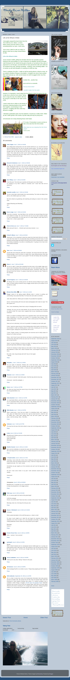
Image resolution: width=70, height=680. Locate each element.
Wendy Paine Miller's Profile (56, 308)
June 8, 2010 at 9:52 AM (18, 493)
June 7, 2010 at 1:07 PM (16, 387)
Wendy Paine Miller (17, 10)
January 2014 (54, 466)
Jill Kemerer (10, 566)
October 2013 (54, 472)
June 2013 (53, 480)
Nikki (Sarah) (10, 410)
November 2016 (55, 402)
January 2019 (54, 352)
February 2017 (54, 397)
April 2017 (53, 393)
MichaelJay (40, 673)
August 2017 (54, 385)
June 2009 (53, 573)
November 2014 (55, 447)
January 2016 (54, 420)
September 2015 (55, 428)
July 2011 (53, 525)
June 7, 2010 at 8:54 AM (17, 264)
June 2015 (53, 433)
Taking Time (6, 625)
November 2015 (55, 424)
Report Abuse (55, 267)
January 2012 (54, 513)
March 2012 (54, 509)
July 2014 (53, 455)
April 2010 (53, 554)
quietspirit (9, 542)
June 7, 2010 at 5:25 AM (22, 192)
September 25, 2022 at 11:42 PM (23, 576)
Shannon (9, 374)
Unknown (9, 424)
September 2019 (55, 338)
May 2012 (53, 505)
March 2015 (54, 439)
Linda (8, 433)
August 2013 (54, 476)
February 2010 (54, 558)
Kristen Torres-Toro (12, 533)
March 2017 (54, 395)
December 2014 (55, 445)
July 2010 (53, 548)
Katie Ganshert (11, 397)
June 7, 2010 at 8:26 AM (16, 250)
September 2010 (55, 544)
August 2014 (54, 453)
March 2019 (54, 348)
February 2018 (54, 373)
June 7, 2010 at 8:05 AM (21, 235)
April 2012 (53, 507)
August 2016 (54, 408)
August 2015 (54, 430)
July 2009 (53, 571)
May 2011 (53, 529)
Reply (8, 158)
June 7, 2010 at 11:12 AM (25, 292)
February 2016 (54, 418)
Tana (8, 250)
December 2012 (55, 492)
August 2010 (54, 546)
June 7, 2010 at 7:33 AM (22, 226)
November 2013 (55, 470)
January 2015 (54, 443)
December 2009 (55, 562)
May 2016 (53, 412)
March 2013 (54, 486)
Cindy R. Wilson (11, 235)
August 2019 (54, 340)
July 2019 (53, 342)
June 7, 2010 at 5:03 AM (19, 179)
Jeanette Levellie (11, 192)
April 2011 (53, 531)
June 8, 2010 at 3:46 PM (22, 557)
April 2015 (53, 437)
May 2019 (53, 346)
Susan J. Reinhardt (12, 510)
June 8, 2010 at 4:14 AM (22, 447)
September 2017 (55, 383)
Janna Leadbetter (11, 557)
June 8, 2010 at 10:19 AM (23, 510)
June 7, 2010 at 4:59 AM (24, 163)
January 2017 (54, 398)
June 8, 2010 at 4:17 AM (22, 457)
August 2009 (54, 569)
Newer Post (7, 617)
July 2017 (53, 387)
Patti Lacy (9, 493)
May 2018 (53, 367)
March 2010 (54, 556)
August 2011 (54, 523)
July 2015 (53, 431)
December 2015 (55, 422)
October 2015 (54, 426)
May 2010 (53, 552)
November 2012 (55, 494)
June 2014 (53, 457)
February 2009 (54, 581)
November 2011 (55, 517)
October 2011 (54, 519)
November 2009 (55, 564)
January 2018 (54, 375)
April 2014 (53, 461)
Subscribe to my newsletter (57, 177)
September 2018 (55, 360)
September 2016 (55, 406)
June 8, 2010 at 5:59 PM (19, 566)
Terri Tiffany (10, 179)
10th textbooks (11, 576)
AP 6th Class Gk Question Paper (34, 582)
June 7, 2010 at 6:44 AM (20, 212)
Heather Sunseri (11, 447)
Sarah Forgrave (11, 279)
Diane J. (9, 264)
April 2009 (53, 577)
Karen (8, 387)
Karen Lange (10, 212)
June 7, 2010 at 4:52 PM (20, 410)
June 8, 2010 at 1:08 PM (23, 533)
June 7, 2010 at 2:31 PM (21, 397)
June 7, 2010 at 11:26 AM (19, 362)
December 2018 (55, 354)
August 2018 (54, 362)
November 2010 (55, 540)
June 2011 (53, 527)
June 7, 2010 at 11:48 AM (18, 374)
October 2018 (54, 358)
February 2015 (54, 441)
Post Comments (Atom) (15, 621)
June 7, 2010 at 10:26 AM (21, 279)
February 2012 (54, 511)
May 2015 (53, 435)
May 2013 (53, 482)
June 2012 (53, 503)
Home (26, 617)
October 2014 (54, 449)
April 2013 (53, 484)
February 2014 (54, 465)
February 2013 (54, 488)
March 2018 (54, 371)
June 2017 (53, 389)
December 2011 (55, 515)
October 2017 (54, 381)
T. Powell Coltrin (11, 457)
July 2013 (53, 478)
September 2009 (55, 567)
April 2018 (53, 369)
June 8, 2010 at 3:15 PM (18, 542)
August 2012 (54, 499)
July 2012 (53, 501)
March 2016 (54, 416)
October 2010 (54, 542)
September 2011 (55, 521)
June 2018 (53, 365)
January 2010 (54, 560)
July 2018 (53, 363)
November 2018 (55, 356)
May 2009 (53, 575)
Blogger (51, 673)
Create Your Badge (55, 311)
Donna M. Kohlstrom (12, 163)
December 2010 (55, 538)
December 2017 (55, 377)
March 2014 (54, 463)
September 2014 (55, 451)
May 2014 (53, 459)
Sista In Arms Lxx (11, 226)
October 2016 (54, 404)
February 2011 (54, 534)
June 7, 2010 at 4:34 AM (20, 144)
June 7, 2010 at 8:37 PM (18, 424)
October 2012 (54, 496)
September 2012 (55, 498)
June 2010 (53, 550)
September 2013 (55, 474)
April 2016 (53, 414)
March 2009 (54, 579)
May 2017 (53, 391)
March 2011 (54, 532)
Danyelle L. (10, 362)
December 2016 (55, 400)
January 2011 (54, 536)
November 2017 (55, 379)
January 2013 (54, 490)
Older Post (44, 617)
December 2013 (55, 468)
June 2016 (53, 410)
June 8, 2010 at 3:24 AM (16, 433)
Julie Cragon (10, 144)
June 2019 (53, 344)
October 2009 (54, 566)
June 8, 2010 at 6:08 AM (19, 482)
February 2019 (54, 350)
